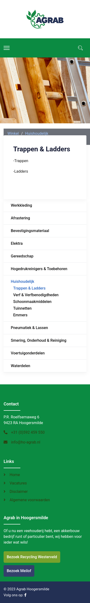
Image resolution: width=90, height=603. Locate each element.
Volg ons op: (15, 595)
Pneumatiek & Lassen (29, 327)
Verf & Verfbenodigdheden (36, 295)
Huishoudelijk (22, 281)
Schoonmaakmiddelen (32, 301)
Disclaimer (19, 491)
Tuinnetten (22, 308)
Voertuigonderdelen (28, 353)
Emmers (20, 315)
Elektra (17, 243)
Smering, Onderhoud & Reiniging (38, 340)
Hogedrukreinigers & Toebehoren (39, 269)
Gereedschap (22, 256)
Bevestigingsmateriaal (30, 230)
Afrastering (20, 218)
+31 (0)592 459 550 (28, 432)
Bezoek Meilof (19, 571)
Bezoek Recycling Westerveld (32, 557)
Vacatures (18, 483)
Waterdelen (20, 366)
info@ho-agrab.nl (25, 442)
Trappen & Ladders (29, 288)
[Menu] (7, 47)
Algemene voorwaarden (30, 500)
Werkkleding (21, 205)
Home (15, 474)
